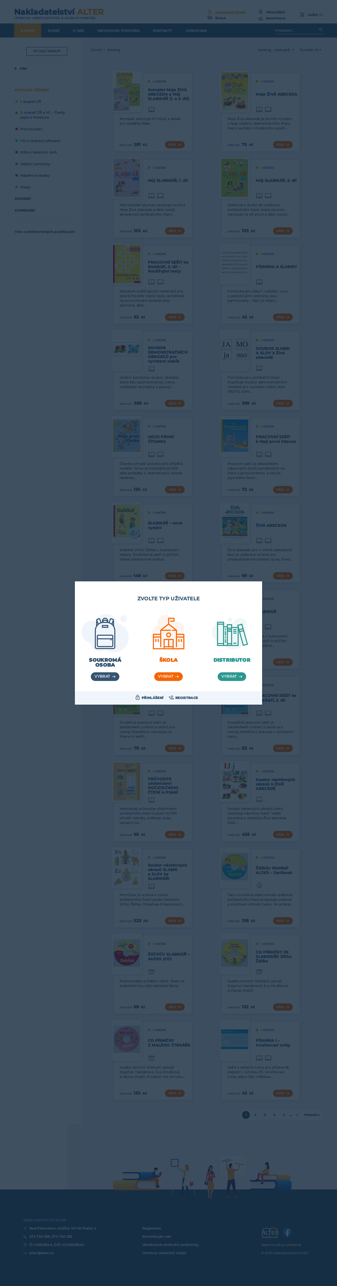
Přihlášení (152, 698)
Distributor (232, 660)
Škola (168, 660)
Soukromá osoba (105, 662)
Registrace (186, 698)
